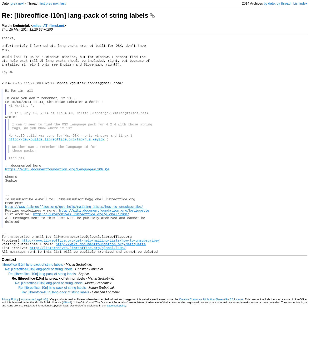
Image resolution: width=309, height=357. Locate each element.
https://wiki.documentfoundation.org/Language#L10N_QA (57, 199)
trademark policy (116, 353)
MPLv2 (67, 350)
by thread (283, 3)
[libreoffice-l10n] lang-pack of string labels (32, 313)
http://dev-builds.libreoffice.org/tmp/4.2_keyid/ (57, 162)
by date (269, 3)
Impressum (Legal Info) (34, 347)
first (42, 3)
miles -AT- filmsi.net (48, 25)
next (21, 3)
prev (14, 3)
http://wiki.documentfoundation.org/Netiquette (104, 249)
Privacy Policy (10, 347)
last (63, 3)
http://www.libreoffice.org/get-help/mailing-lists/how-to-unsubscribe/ (74, 245)
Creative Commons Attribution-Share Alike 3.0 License (211, 347)
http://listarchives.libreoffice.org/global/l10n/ (81, 254)
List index (300, 3)
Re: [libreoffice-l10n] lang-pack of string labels (78, 15)
